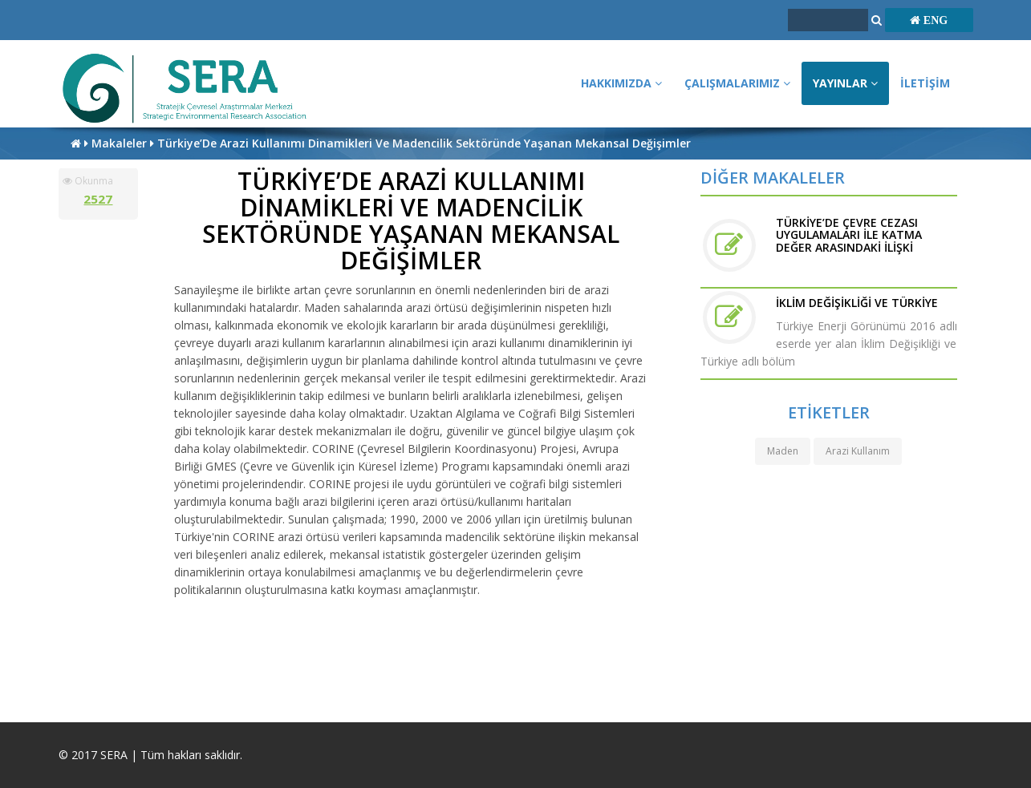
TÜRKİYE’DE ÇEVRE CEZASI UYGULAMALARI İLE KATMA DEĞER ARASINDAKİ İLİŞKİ (849, 235)
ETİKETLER (829, 412)
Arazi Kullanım (858, 451)
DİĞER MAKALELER (772, 177)
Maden (782, 451)
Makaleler (120, 143)
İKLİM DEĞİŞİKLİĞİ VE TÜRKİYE (857, 302)
